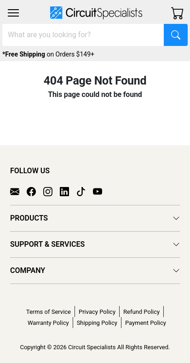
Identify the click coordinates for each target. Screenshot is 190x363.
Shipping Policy (97, 322)
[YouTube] (101, 191)
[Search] (83, 35)
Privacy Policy (97, 311)
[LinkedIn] (68, 191)
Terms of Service (48, 311)
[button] (13, 13)
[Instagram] (51, 191)
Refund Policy (141, 311)
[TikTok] (84, 191)
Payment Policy (145, 322)
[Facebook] (35, 191)
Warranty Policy (48, 322)
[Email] (18, 191)
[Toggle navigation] (13, 13)
